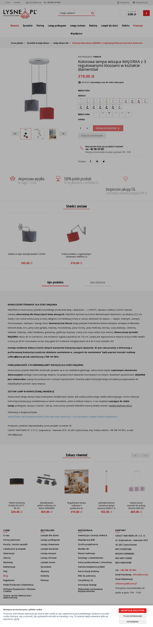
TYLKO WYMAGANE (132, 616)
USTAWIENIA (133, 622)
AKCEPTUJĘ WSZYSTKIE (132, 610)
